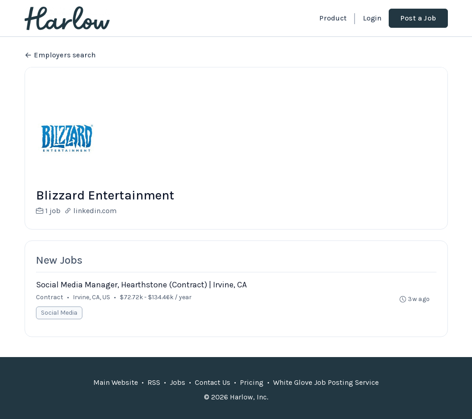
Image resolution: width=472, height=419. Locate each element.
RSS (153, 382)
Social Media (59, 313)
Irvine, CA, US (91, 297)
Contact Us (212, 382)
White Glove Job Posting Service (326, 382)
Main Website (115, 382)
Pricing (252, 382)
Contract (49, 297)
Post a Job (418, 18)
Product (332, 18)
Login (372, 18)
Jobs (177, 382)
